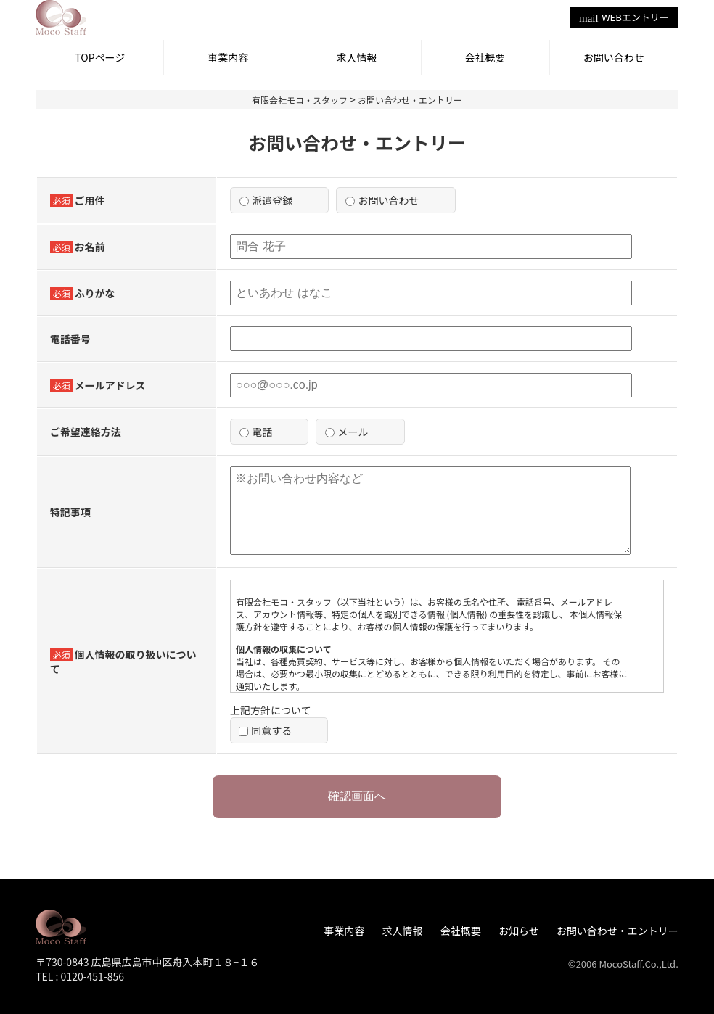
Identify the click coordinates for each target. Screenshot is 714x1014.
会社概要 (485, 57)
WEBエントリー (624, 17)
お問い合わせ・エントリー (617, 930)
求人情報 (356, 57)
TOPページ (100, 57)
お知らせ (518, 930)
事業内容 (228, 57)
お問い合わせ (613, 57)
